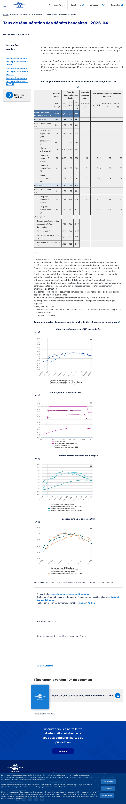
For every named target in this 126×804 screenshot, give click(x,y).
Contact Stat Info (45, 666)
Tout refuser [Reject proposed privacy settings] (107, 788)
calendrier (70, 594)
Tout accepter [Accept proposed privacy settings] (108, 781)
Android (91, 603)
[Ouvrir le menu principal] (5, 5)
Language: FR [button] (97, 5)
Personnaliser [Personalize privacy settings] (107, 795)
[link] (17, 61)
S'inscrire (63, 751)
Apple (82, 603)
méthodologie (82, 594)
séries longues (58, 594)
